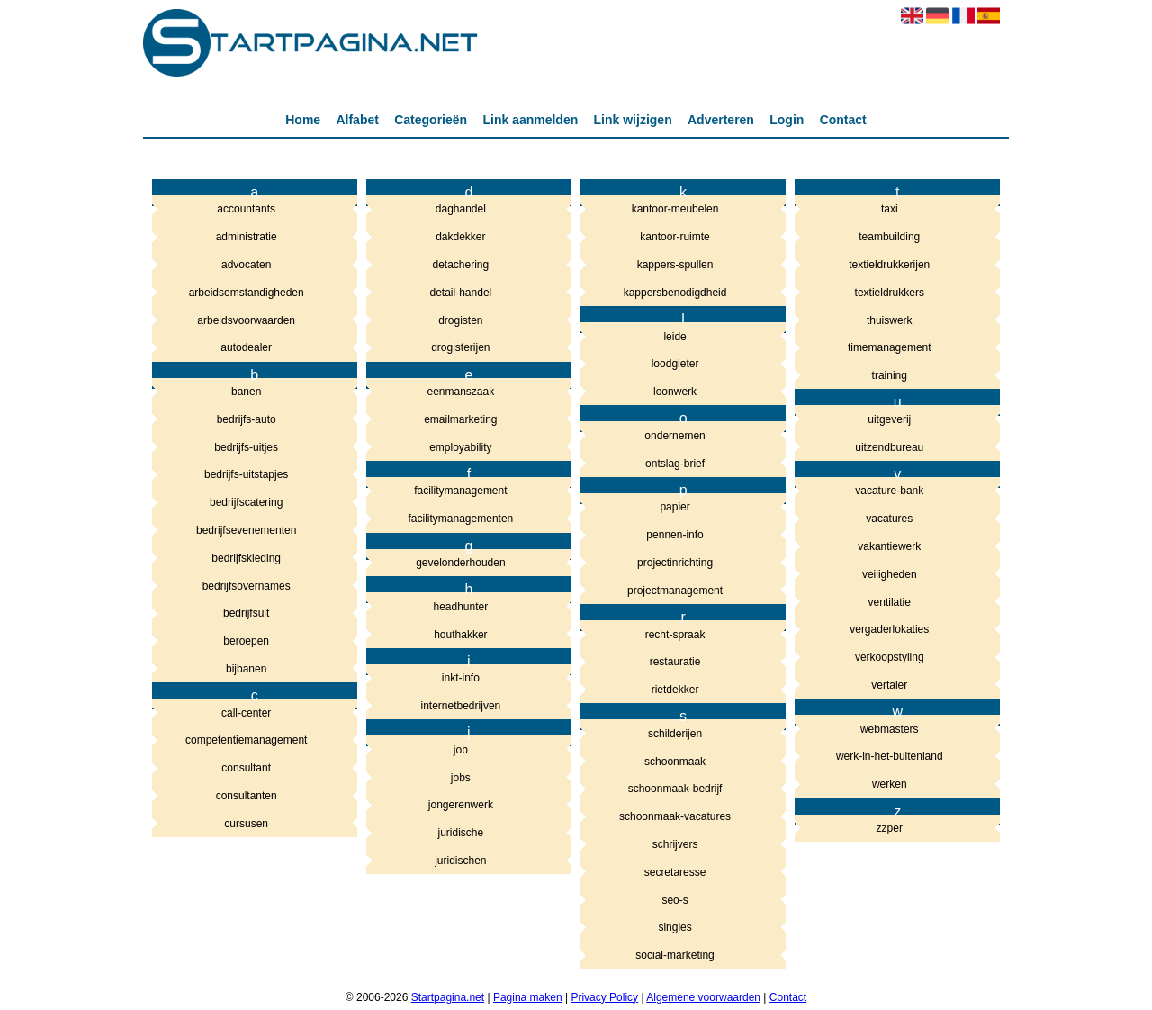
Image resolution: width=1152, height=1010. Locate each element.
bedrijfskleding (246, 558)
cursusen (246, 823)
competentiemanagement (246, 740)
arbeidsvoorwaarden (246, 320)
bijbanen (246, 669)
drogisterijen (460, 347)
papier (674, 506)
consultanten (246, 795)
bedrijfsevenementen (246, 530)
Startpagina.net (447, 997)
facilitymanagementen (461, 518)
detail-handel (461, 292)
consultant (246, 768)
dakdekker (460, 236)
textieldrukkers (889, 292)
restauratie (675, 661)
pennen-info (674, 534)
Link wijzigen (633, 120)
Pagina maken (527, 997)
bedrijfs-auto (246, 419)
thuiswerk (890, 320)
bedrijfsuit (246, 613)
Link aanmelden (530, 120)
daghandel (461, 209)
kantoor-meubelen (675, 209)
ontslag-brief (675, 463)
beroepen (246, 641)
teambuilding (889, 236)
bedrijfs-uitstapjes (246, 474)
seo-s (675, 900)
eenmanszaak (461, 391)
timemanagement (890, 347)
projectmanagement (675, 590)
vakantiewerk (889, 546)
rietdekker (675, 689)
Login (787, 120)
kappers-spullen (675, 264)
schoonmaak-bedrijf (675, 788)
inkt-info (461, 678)
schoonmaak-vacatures (675, 816)
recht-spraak (675, 634)
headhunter (461, 606)
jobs (461, 777)
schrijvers (675, 844)
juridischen (460, 860)
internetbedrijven (461, 705)
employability (460, 447)
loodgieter (675, 363)
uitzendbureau (889, 447)
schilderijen (675, 733)
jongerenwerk (460, 804)
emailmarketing (460, 419)
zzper (890, 828)
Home (302, 120)
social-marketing (674, 955)
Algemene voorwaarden (703, 997)
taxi (889, 209)
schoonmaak (675, 761)
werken (889, 784)
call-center (246, 713)
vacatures (889, 518)
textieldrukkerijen (889, 264)
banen (246, 391)
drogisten (460, 320)
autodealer (246, 347)
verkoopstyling (889, 657)
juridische (461, 832)
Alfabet (357, 120)
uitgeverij (889, 419)
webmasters (889, 729)
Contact (843, 120)
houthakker (460, 634)
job (461, 750)
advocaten (246, 264)
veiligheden (889, 574)
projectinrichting (675, 562)
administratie (246, 236)
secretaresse (675, 872)
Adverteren (721, 120)
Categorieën (430, 120)
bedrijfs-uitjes (246, 447)
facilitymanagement (460, 490)
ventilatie (889, 602)
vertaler (889, 685)
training (889, 375)
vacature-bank (889, 490)
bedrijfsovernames (246, 586)
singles (674, 927)
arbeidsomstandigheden (246, 292)
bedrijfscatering (246, 502)
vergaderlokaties (889, 629)
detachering (461, 264)
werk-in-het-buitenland (889, 756)
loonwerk (675, 391)
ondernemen (674, 435)
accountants (246, 209)
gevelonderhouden (460, 562)
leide (674, 336)
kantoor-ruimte (674, 236)
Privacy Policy (604, 997)
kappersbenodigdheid (675, 292)
